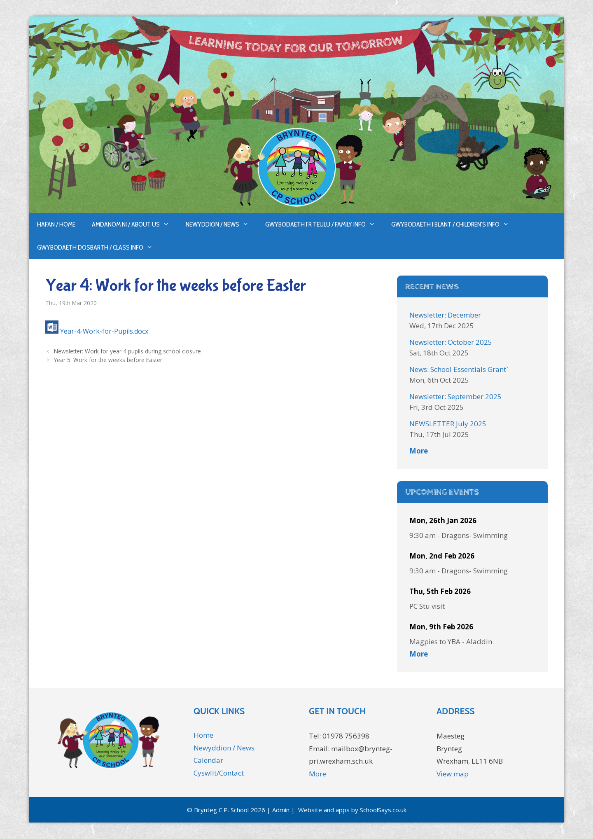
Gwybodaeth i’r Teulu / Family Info (324, 224)
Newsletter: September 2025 (455, 396)
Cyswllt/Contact (219, 773)
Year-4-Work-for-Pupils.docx (104, 331)
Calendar (208, 760)
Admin (280, 810)
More (418, 451)
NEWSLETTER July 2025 (447, 423)
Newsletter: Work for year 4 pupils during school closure (127, 351)
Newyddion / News (221, 224)
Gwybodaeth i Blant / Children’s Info (454, 224)
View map (453, 773)
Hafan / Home (56, 224)
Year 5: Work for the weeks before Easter (108, 360)
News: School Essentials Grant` (458, 369)
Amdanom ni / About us (134, 224)
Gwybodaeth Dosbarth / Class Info (99, 247)
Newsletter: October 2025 (450, 342)
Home (203, 735)
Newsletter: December (445, 315)
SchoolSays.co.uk (383, 810)
